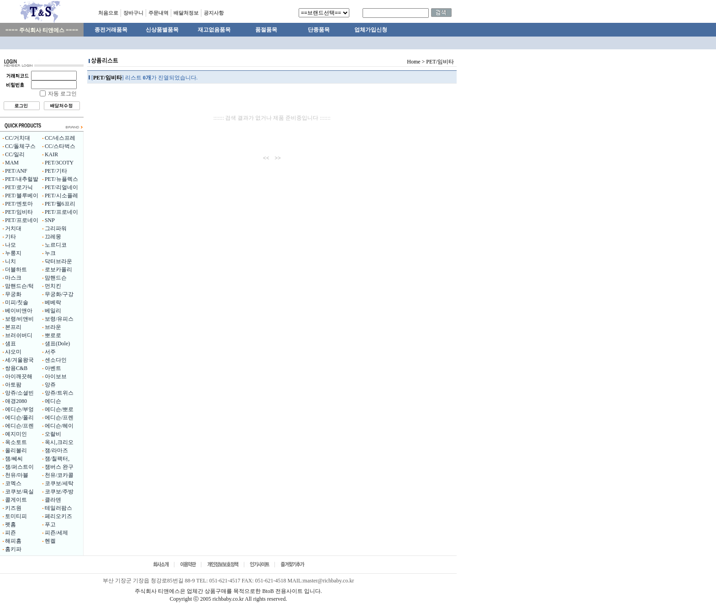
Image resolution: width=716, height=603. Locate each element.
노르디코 (56, 245)
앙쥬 (50, 384)
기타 (10, 236)
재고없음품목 (214, 29)
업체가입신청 (370, 29)
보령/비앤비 (19, 319)
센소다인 (56, 360)
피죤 (10, 532)
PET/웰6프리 (60, 204)
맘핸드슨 (56, 278)
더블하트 (16, 269)
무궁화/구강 (59, 294)
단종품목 (319, 29)
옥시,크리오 (59, 442)
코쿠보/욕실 (19, 491)
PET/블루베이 (21, 195)
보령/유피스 (59, 319)
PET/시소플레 (61, 195)
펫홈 (10, 524)
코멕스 (13, 483)
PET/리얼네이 (61, 187)
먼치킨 (53, 286)
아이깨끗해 (18, 376)
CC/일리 (15, 154)
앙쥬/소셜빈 (19, 393)
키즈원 (13, 508)
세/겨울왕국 (19, 360)
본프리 (13, 327)
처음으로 (108, 13)
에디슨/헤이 (59, 426)
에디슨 (53, 401)
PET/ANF (16, 171)
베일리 (53, 310)
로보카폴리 (58, 269)
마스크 (13, 278)
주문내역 (158, 13)
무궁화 (13, 294)
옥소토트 (16, 442)
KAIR (51, 154)
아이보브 (56, 376)
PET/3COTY (59, 162)
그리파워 (56, 228)
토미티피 (16, 516)
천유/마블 (16, 475)
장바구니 (133, 13)
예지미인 (16, 434)
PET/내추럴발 (21, 179)
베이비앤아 (18, 310)
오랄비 (53, 434)
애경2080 (16, 401)
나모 (10, 245)
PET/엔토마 (19, 204)
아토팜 (13, 384)
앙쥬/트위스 (59, 393)
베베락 (53, 302)
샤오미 (13, 352)
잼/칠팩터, (57, 458)
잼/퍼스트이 (19, 467)
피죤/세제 (56, 532)
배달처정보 (186, 13)
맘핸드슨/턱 (19, 286)
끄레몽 (53, 236)
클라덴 (53, 500)
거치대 (13, 228)
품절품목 (266, 29)
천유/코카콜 (59, 475)
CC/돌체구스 (20, 146)
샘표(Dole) (57, 343)
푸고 (50, 524)
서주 (50, 352)
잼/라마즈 (56, 450)
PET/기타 (56, 171)
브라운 (53, 327)
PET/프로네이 (61, 212)
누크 (50, 253)
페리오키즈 (58, 516)
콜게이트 (16, 500)
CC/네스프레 (60, 138)
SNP (50, 220)
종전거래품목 (111, 29)
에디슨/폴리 (19, 417)
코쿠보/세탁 (59, 483)
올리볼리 (16, 450)
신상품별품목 (162, 29)
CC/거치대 (17, 138)
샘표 (10, 343)
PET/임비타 (19, 212)
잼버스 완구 (59, 467)
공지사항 (214, 13)
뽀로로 (53, 335)
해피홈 (13, 541)
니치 (10, 261)
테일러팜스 (58, 508)
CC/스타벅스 (60, 146)
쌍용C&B (16, 368)
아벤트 (53, 368)
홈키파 (13, 549)
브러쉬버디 (18, 335)
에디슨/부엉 (19, 409)
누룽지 (13, 253)
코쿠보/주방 (59, 491)
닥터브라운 (58, 261)
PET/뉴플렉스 (61, 179)
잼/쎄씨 (14, 458)
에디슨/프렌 (59, 417)
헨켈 (50, 541)
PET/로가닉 (19, 187)
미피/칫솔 (16, 302)
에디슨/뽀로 (59, 409)
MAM (12, 162)
